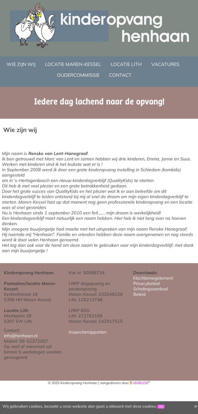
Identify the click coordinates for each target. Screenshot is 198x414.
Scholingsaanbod (150, 288)
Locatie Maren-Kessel (73, 64)
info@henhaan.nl (20, 335)
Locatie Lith (126, 64)
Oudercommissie (78, 75)
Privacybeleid (146, 283)
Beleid (139, 294)
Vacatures (165, 64)
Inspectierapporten (88, 332)
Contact (120, 75)
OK (161, 406)
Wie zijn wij (21, 64)
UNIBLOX (140, 383)
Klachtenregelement (153, 278)
